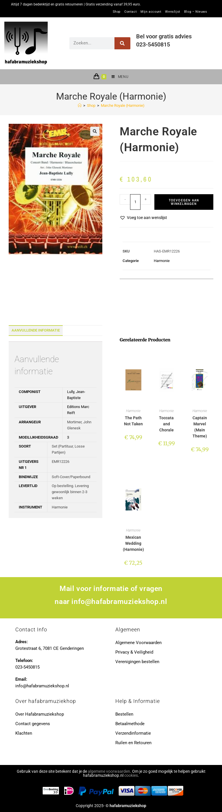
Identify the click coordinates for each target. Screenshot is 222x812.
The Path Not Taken (133, 421)
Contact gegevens (32, 723)
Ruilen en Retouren (133, 742)
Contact (130, 11)
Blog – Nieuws (195, 11)
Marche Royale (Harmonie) (123, 105)
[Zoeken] (122, 43)
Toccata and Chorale (166, 424)
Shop (117, 11)
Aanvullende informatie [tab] (36, 330)
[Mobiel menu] (117, 76)
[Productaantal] (135, 202)
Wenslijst (172, 11)
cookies (131, 775)
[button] (94, 131)
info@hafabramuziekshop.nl (119, 601)
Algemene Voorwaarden (138, 642)
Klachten (23, 733)
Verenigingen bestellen (137, 661)
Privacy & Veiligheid (134, 652)
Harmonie (162, 261)
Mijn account (150, 11)
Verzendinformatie (133, 733)
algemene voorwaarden (109, 771)
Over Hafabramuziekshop (39, 714)
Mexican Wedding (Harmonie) (133, 543)
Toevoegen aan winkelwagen (184, 202)
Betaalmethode (130, 723)
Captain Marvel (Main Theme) (200, 427)
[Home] (80, 105)
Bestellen (124, 714)
